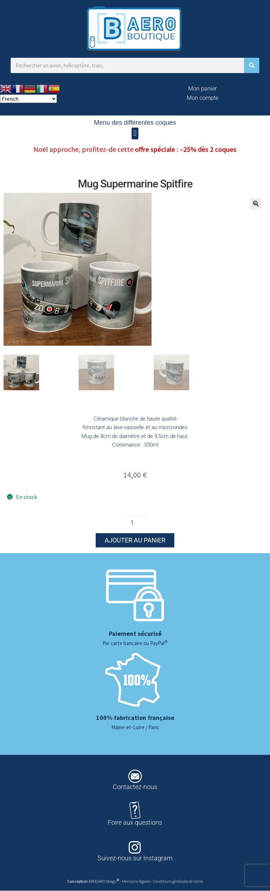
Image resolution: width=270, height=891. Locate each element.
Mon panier (202, 88)
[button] (135, 133)
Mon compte (202, 97)
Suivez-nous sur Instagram (135, 858)
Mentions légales (136, 881)
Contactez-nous (135, 787)
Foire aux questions (135, 822)
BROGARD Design (103, 881)
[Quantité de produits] (135, 523)
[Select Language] (28, 98)
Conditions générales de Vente (178, 881)
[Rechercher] (251, 65)
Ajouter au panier (135, 540)
